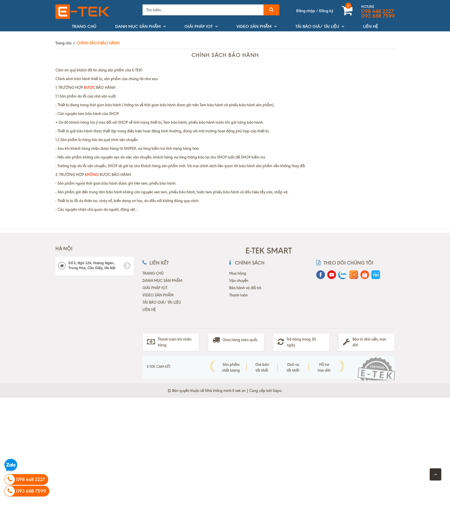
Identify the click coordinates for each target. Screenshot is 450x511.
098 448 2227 (377, 11)
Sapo (277, 390)
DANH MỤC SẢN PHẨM (138, 26)
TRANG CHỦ (84, 26)
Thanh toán (238, 295)
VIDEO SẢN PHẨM (254, 26)
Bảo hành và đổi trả (245, 287)
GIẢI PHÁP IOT (199, 26)
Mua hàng (237, 273)
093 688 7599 (378, 16)
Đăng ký (326, 10)
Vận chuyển (238, 280)
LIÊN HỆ (370, 26)
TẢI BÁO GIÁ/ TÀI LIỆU (317, 26)
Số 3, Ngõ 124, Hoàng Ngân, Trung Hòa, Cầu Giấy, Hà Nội (94, 265)
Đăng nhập (305, 10)
